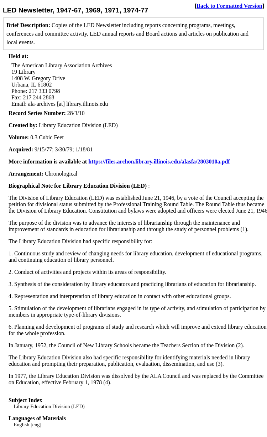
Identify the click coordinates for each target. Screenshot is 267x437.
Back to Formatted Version (229, 6)
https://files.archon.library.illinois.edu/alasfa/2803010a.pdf (159, 161)
